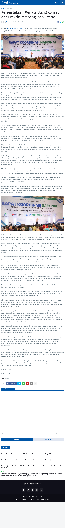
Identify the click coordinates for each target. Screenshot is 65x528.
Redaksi (23, 499)
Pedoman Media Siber (43, 499)
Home (17, 499)
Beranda (3, 8)
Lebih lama (59, 434)
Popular (17, 439)
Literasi (9, 8)
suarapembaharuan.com (14, 28)
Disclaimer (31, 499)
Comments (48, 439)
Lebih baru (5, 434)
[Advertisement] (32, 514)
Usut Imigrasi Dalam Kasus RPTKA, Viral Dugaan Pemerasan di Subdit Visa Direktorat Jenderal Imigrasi (32, 467)
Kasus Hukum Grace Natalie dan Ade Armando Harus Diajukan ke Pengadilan (26, 454)
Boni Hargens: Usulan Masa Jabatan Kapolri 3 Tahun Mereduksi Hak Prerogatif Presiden (30, 460)
